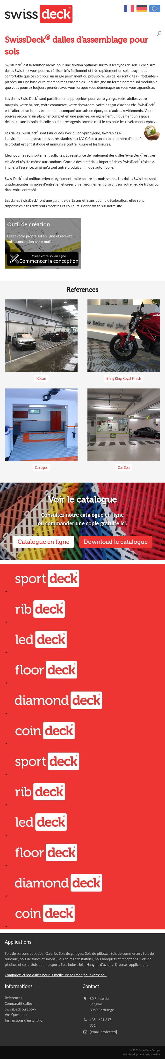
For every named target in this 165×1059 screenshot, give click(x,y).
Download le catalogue (116, 541)
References (13, 998)
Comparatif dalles (18, 1003)
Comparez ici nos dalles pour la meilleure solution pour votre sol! (56, 975)
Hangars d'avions (99, 964)
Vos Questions (16, 1014)
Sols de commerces (126, 953)
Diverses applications (131, 964)
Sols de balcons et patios (24, 953)
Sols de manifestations (75, 959)
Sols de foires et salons (37, 959)
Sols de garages (71, 953)
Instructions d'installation (24, 1020)
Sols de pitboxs (96, 953)
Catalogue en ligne (43, 541)
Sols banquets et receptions (116, 959)
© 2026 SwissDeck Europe (144, 1050)
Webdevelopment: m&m (141, 1054)
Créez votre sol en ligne (48, 259)
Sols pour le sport (45, 964)
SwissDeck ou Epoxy (20, 1009)
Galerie (51, 953)
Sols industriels (72, 964)
